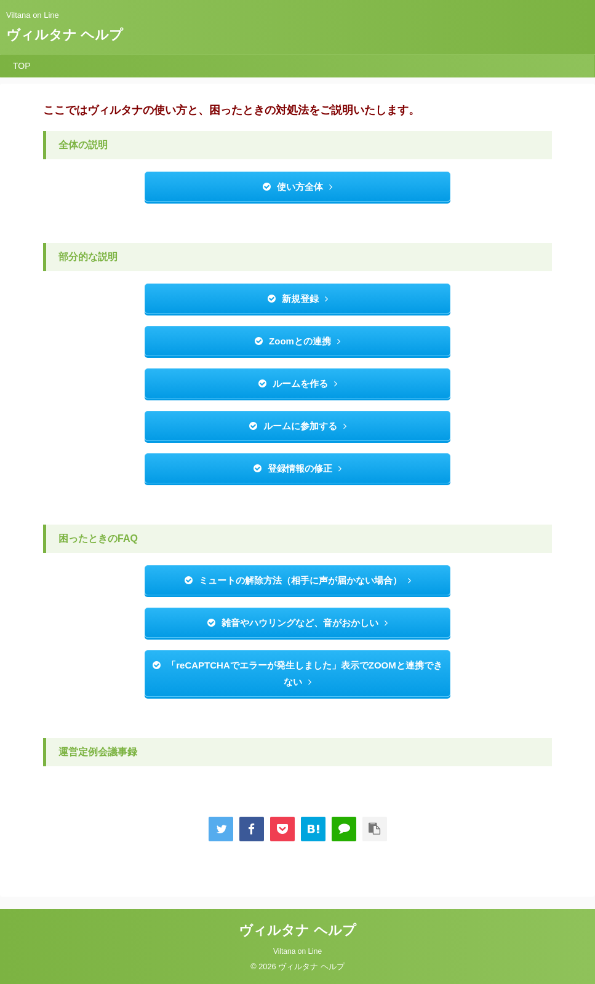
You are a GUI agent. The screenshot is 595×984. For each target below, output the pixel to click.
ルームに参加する (297, 426)
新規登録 (298, 298)
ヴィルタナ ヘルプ (64, 34)
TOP (22, 66)
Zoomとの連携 (297, 341)
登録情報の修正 (297, 468)
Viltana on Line (297, 951)
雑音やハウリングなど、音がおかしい (297, 622)
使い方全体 (297, 186)
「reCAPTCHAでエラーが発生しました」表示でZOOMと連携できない (297, 673)
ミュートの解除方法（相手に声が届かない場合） (298, 580)
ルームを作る (297, 383)
